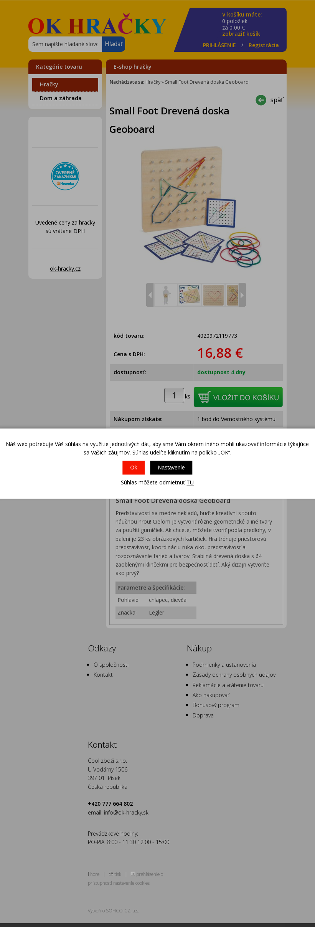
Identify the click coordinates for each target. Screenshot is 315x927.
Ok (133, 468)
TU (190, 482)
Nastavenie (171, 468)
